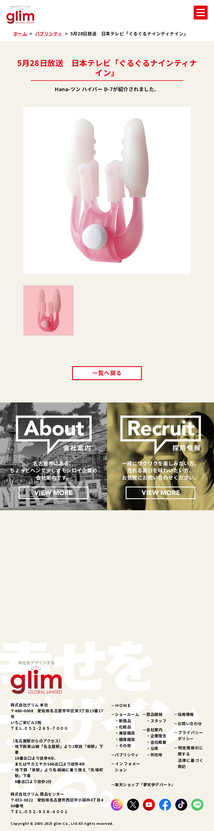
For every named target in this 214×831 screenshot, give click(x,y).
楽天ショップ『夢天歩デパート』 (145, 784)
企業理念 (158, 735)
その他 (125, 745)
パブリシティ (48, 33)
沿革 (154, 748)
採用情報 (186, 714)
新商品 (125, 720)
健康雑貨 (127, 739)
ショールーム (127, 714)
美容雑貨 (127, 733)
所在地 (156, 754)
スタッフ (158, 720)
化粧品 (125, 727)
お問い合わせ (190, 723)
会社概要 (158, 742)
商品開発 (154, 714)
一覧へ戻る (107, 373)
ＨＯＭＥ (123, 705)
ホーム (20, 33)
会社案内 (154, 729)
